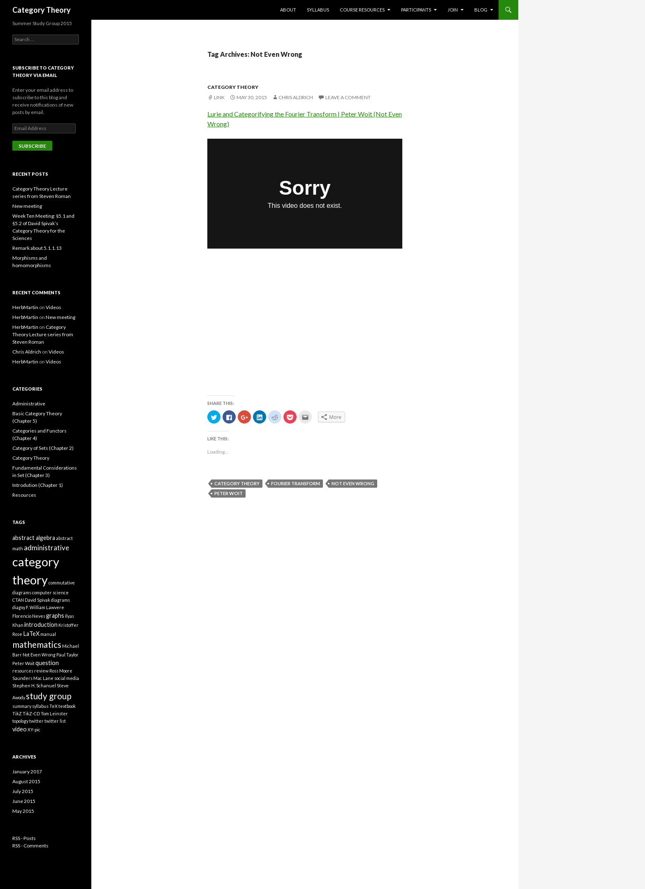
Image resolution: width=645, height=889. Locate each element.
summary (21, 706)
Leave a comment (348, 97)
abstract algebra (33, 537)
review (41, 670)
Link (219, 97)
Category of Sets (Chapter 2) (43, 448)
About (288, 9)
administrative (46, 547)
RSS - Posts (24, 838)
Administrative (28, 403)
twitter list (55, 721)
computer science (50, 592)
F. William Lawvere (45, 607)
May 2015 (23, 811)
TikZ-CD (31, 713)
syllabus (40, 706)
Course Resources (362, 9)
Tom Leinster (54, 713)
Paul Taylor (67, 654)
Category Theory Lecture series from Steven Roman (42, 334)
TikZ (17, 713)
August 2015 (26, 781)
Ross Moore (60, 670)
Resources (24, 495)
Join (453, 9)
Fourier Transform (295, 483)
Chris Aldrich (295, 97)
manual (48, 634)
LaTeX (31, 633)
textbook (67, 706)
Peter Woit (228, 493)
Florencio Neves (28, 616)
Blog (480, 9)
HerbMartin (25, 307)
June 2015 (23, 801)
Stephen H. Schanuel (34, 685)
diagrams (60, 600)
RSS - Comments (30, 845)
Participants (416, 9)
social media (66, 678)
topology (20, 721)
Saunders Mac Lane (32, 678)
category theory (237, 483)
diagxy (18, 607)
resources (22, 670)
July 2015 (22, 791)
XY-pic (34, 729)
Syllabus (318, 9)
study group (49, 696)
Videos (53, 307)
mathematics (36, 644)
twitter (36, 721)
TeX (53, 706)
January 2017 (27, 771)
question (47, 662)
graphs (55, 615)
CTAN (18, 600)
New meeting (27, 206)
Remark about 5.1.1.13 (37, 248)
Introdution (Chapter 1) (37, 485)
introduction (41, 624)
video (19, 729)
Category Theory (41, 9)
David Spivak (37, 600)
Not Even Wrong (353, 483)
